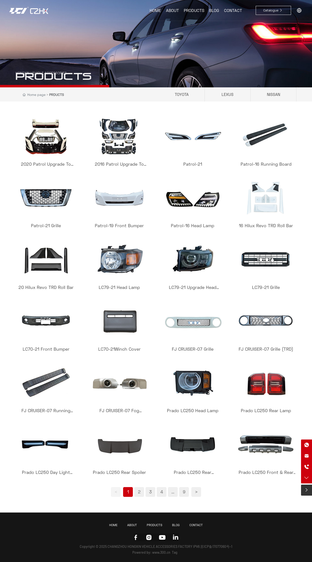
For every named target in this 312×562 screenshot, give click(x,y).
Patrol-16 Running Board (266, 164)
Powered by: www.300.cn (151, 552)
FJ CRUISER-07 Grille (193, 349)
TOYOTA (182, 94)
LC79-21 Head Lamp (119, 287)
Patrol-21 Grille (46, 225)
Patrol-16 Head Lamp (192, 225)
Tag (174, 552)
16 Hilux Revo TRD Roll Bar (266, 225)
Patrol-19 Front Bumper (119, 225)
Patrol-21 (192, 164)
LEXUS (228, 94)
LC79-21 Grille (266, 287)
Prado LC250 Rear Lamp (266, 410)
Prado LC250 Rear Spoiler (119, 472)
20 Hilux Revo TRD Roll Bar (46, 287)
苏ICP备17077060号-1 (216, 546)
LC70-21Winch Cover (119, 349)
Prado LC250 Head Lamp (192, 410)
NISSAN (273, 94)
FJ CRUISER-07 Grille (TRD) (266, 349)
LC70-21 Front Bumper (46, 349)
